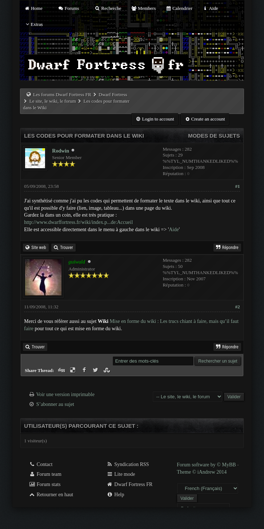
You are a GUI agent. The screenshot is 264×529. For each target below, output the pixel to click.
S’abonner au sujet (55, 404)
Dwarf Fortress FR (130, 484)
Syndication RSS (128, 464)
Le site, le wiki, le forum (52, 101)
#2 (237, 306)
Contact (40, 464)
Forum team (45, 474)
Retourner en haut (51, 494)
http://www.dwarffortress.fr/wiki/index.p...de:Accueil (78, 222)
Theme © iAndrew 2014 (202, 472)
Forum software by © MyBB (207, 464)
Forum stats (44, 484)
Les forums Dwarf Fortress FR (62, 94)
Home (33, 8)
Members (143, 8)
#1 (237, 186)
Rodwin (60, 151)
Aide (210, 8)
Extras (33, 24)
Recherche (108, 8)
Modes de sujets (214, 136)
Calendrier (178, 8)
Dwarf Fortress (113, 94)
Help (115, 494)
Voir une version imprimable (65, 394)
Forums (68, 8)
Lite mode (121, 474)
